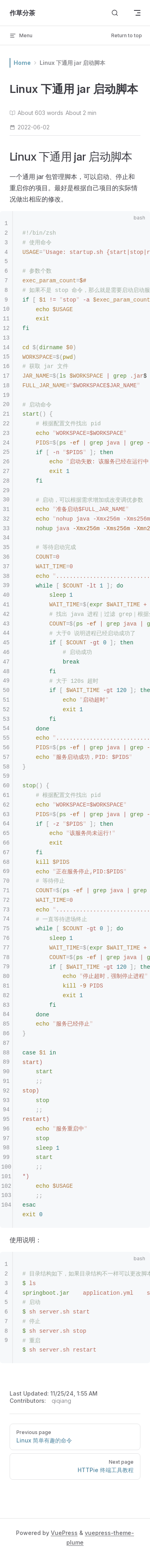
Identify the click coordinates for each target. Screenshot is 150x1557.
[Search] (114, 13)
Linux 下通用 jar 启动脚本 (72, 62)
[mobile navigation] (137, 13)
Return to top (126, 35)
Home (22, 62)
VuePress (64, 1532)
